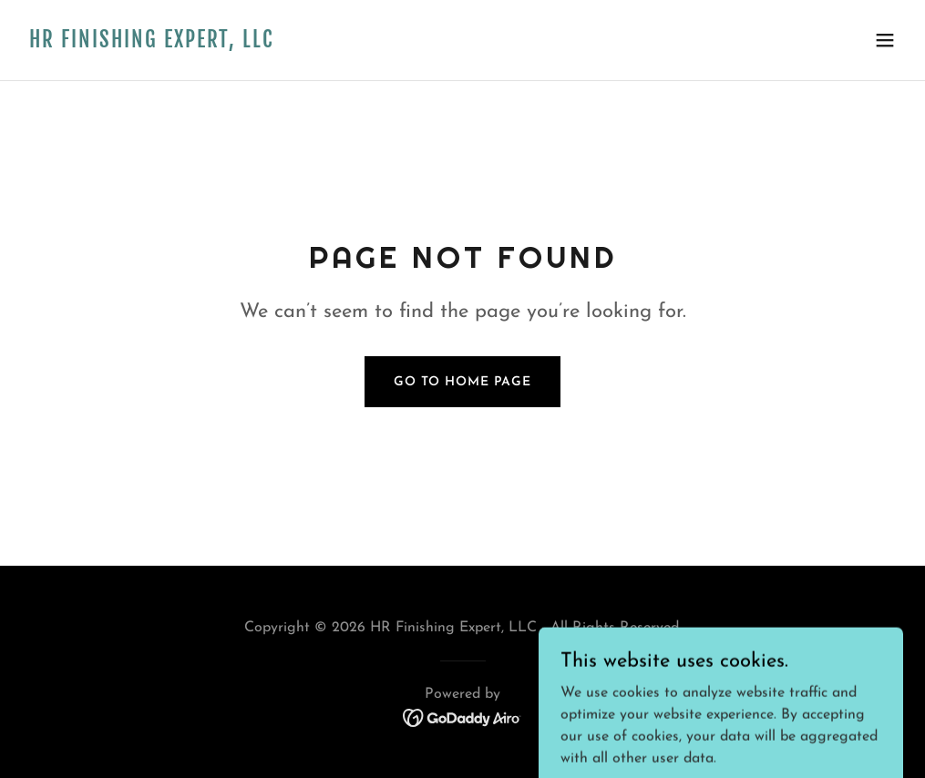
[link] (151, 43)
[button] (885, 40)
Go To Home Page (462, 382)
